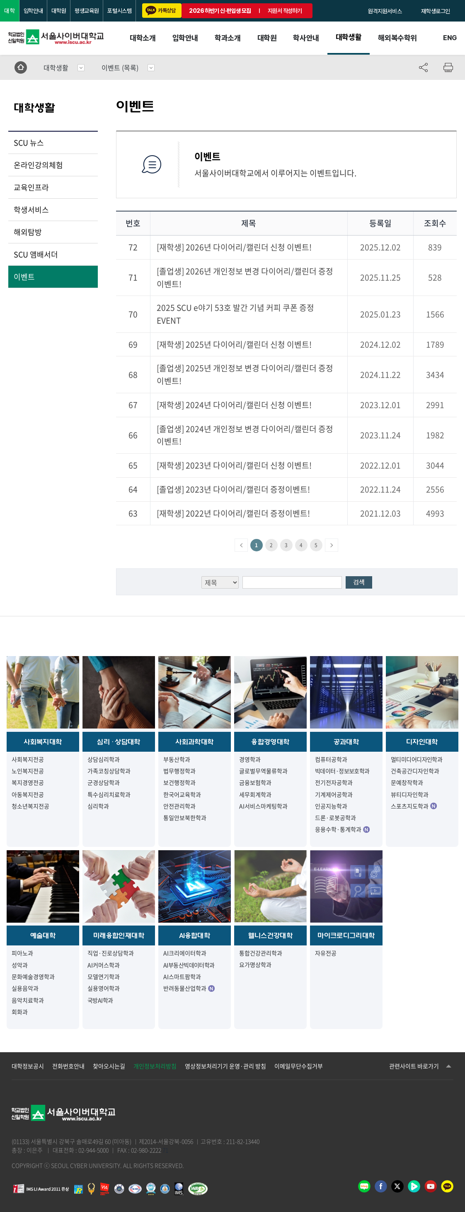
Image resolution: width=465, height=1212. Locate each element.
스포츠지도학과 (414, 806)
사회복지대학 (43, 741)
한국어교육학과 (182, 794)
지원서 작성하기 (285, 10)
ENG (450, 38)
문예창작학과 (407, 782)
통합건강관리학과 (260, 953)
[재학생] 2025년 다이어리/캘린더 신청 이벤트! (234, 344)
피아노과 (22, 953)
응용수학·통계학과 (342, 829)
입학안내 (33, 10)
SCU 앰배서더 (36, 254)
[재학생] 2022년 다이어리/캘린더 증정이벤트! (233, 513)
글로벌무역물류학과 (263, 771)
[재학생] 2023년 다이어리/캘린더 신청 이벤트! (234, 465)
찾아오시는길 (109, 1066)
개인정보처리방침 (155, 1066)
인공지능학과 (331, 806)
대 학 (9, 10)
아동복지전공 (28, 794)
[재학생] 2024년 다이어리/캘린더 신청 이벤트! (234, 405)
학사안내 (306, 38)
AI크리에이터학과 (184, 953)
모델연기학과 (103, 976)
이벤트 (24, 276)
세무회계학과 (255, 794)
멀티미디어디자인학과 (416, 759)
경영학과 (250, 759)
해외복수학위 (397, 38)
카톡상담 (160, 10)
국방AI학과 (100, 1000)
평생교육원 (87, 10)
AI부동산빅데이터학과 (189, 965)
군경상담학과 (103, 782)
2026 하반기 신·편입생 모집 (220, 10)
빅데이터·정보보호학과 (342, 771)
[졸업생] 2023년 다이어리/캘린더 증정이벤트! (233, 489)
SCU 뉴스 (29, 142)
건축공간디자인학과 (415, 771)
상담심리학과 (103, 759)
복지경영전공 (28, 782)
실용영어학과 (103, 988)
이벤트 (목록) (120, 67)
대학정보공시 (28, 1066)
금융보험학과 (255, 782)
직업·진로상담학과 (110, 953)
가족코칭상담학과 (109, 771)
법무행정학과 (179, 771)
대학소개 (142, 38)
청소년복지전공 (30, 806)
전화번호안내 (68, 1066)
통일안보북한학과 (184, 817)
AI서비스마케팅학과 (263, 806)
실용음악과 (25, 988)
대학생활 (348, 37)
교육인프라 (31, 187)
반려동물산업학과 (189, 988)
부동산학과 (176, 759)
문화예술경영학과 (33, 976)
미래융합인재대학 (118, 935)
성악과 (20, 965)
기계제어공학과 (334, 794)
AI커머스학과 (103, 965)
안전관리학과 (179, 806)
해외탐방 (28, 232)
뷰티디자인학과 (410, 794)
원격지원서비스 (385, 11)
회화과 (20, 1012)
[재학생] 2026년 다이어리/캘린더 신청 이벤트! (234, 247)
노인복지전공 (28, 771)
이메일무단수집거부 (298, 1066)
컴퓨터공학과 (331, 759)
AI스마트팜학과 (182, 976)
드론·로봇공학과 (335, 817)
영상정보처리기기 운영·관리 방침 (225, 1066)
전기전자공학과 (334, 782)
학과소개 (227, 38)
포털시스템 (119, 10)
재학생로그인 (435, 11)
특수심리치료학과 (109, 794)
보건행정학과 (179, 782)
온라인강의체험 (38, 165)
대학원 (58, 10)
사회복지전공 (28, 759)
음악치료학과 (28, 1000)
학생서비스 (31, 209)
